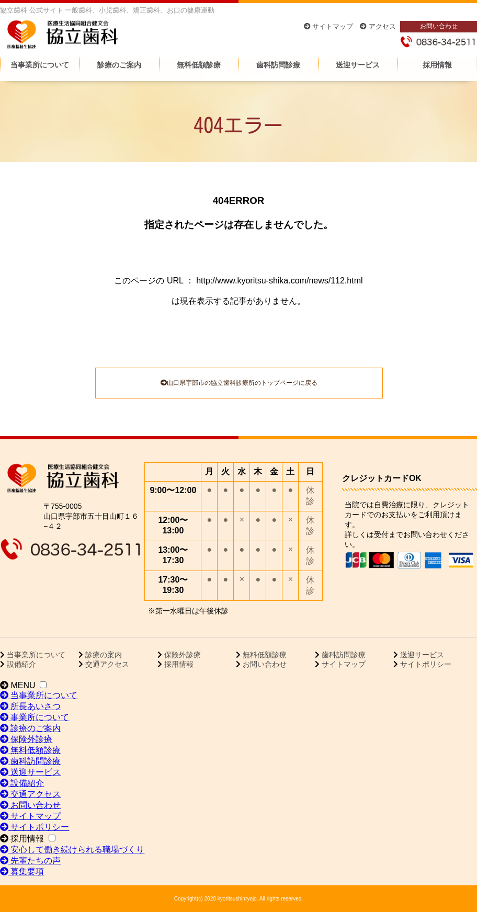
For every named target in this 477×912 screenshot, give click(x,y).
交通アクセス (106, 664)
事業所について (34, 717)
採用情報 (437, 65)
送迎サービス (358, 65)
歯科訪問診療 (278, 65)
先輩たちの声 (30, 860)
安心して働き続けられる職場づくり (72, 849)
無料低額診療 (199, 65)
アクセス (378, 26)
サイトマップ (329, 26)
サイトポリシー (424, 664)
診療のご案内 (119, 65)
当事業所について (39, 65)
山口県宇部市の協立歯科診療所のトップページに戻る (239, 382)
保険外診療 (181, 655)
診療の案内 (102, 655)
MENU (18, 685)
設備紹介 (20, 664)
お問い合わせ (439, 25)
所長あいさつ (30, 706)
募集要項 (22, 871)
